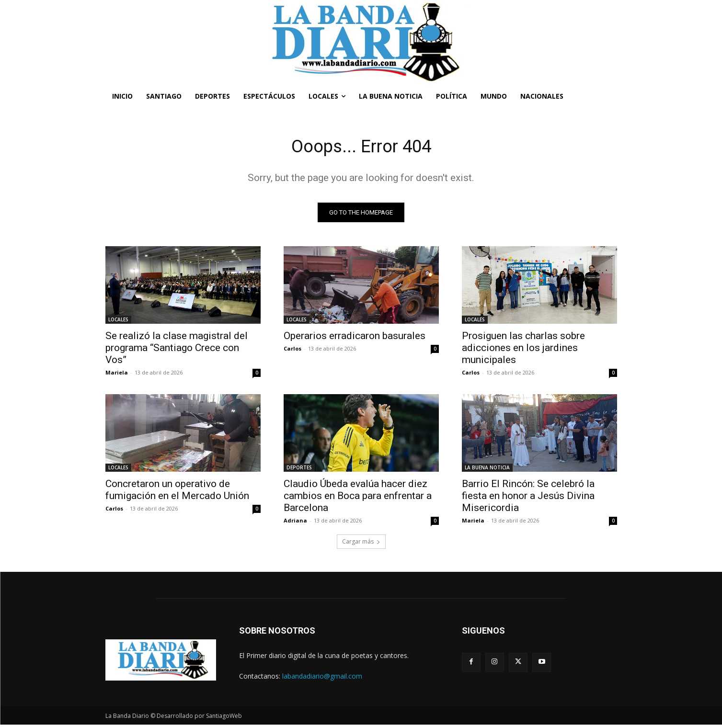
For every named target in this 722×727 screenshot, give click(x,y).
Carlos (292, 350)
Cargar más (361, 544)
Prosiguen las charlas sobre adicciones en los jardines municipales (523, 350)
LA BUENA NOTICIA (487, 469)
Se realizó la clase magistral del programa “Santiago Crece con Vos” (176, 350)
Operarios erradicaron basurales (354, 338)
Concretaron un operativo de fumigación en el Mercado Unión (177, 492)
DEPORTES (299, 469)
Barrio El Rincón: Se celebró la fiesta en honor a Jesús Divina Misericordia (528, 498)
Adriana (295, 522)
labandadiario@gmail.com (322, 678)
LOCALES (118, 321)
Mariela (116, 374)
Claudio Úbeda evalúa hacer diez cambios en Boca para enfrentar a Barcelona (358, 498)
